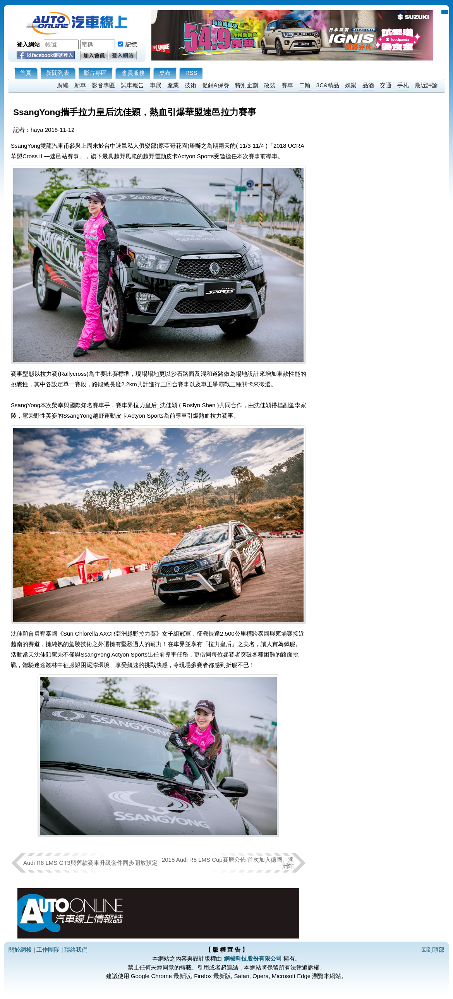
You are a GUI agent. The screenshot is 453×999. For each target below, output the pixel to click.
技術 (190, 85)
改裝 (270, 85)
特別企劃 (246, 85)
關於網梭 (20, 949)
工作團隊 (48, 949)
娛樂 (351, 85)
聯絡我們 (76, 949)
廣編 (63, 85)
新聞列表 (57, 72)
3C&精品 (327, 85)
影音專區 (103, 85)
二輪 (305, 85)
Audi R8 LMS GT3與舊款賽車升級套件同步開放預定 (90, 862)
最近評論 (426, 85)
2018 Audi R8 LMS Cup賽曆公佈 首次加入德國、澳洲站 (228, 862)
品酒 (368, 85)
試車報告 (132, 85)
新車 (80, 85)
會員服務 (133, 72)
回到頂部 (432, 949)
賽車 (287, 85)
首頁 (25, 72)
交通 (385, 85)
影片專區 (95, 72)
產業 (173, 85)
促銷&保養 (215, 85)
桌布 (165, 72)
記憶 (131, 44)
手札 (403, 85)
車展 (155, 85)
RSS (191, 72)
